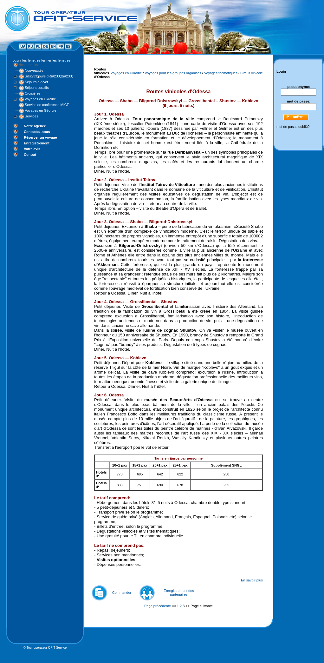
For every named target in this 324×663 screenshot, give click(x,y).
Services (31, 116)
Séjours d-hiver (36, 82)
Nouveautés (34, 70)
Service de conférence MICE (47, 105)
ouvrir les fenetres (26, 60)
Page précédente (157, 606)
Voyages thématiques (220, 73)
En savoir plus (252, 580)
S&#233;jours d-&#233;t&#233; (49, 76)
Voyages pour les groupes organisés (173, 73)
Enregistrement (36, 143)
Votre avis (32, 149)
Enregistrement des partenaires (179, 592)
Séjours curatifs (37, 88)
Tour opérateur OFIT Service (47, 647)
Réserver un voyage (40, 137)
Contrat (30, 154)
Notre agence (35, 126)
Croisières (33, 93)
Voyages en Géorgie (40, 110)
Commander (122, 592)
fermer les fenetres (55, 60)
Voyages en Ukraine (40, 99)
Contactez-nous (37, 132)
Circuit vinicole (251, 73)
